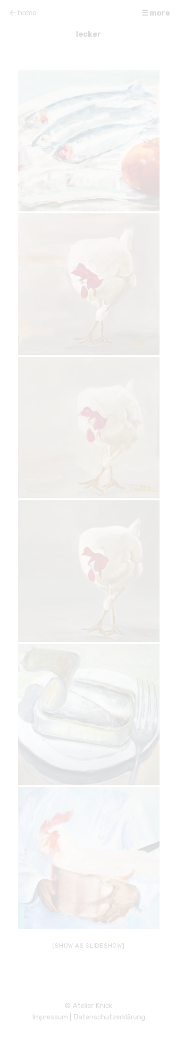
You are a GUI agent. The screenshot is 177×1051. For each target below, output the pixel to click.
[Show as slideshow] (88, 945)
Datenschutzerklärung (109, 1017)
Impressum (50, 1017)
